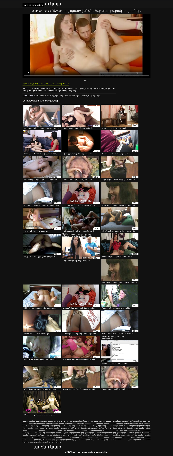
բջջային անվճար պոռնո (56, 429)
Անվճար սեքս (41, 11)
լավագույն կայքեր (54, 438)
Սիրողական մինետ (79, 97)
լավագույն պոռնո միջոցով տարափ (71, 441)
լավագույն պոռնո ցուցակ (97, 441)
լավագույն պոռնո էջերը (104, 438)
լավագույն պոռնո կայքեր (44, 441)
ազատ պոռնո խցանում (77, 422)
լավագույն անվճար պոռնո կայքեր (57, 436)
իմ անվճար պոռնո (72, 431)
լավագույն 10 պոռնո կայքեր (129, 434)
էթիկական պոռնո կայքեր (34, 431)
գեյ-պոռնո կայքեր (125, 429)
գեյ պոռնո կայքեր (95, 429)
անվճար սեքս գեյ (67, 427)
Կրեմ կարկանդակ (46, 97)
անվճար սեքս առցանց (32, 427)
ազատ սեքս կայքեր (96, 422)
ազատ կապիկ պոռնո (57, 422)
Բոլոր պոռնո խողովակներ (34, 429)
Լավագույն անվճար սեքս (114, 436)
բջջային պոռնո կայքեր (77, 429)
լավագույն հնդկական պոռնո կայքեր (78, 438)
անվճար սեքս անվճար (140, 424)
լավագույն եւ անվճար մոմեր (138, 436)
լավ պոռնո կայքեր (76, 434)
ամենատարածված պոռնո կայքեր (119, 422)
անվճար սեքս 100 (123, 424)
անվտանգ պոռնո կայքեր (139, 427)
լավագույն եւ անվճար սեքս (34, 438)
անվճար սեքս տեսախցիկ (117, 427)
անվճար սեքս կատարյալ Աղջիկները (91, 427)
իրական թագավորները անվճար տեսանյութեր (102, 431)
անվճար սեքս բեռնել (51, 427)
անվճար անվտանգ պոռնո (40, 424)
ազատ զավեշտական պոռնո (35, 422)
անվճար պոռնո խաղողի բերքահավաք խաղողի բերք (73, 424)
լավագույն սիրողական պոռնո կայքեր (44, 443)
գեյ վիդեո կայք (110, 429)
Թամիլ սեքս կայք (54, 431)
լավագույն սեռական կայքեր (120, 441)
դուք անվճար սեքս (142, 429)
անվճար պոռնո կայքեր (106, 424)
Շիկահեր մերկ (63, 97)
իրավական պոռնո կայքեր (57, 434)
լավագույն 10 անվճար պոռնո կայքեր (100, 434)
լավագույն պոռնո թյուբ (125, 438)
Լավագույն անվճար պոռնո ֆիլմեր (88, 436)
